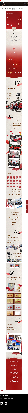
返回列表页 (2, 390)
